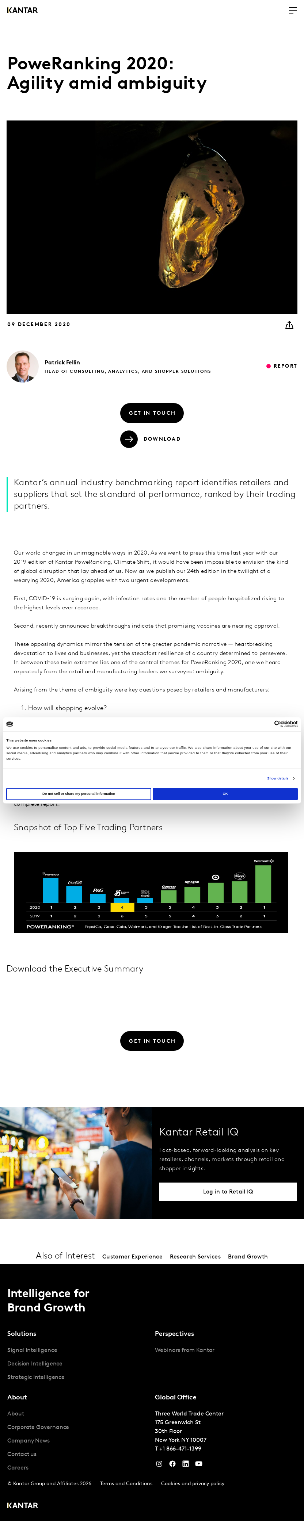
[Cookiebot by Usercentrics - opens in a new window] (266, 724)
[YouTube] (185, 1465)
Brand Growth (248, 1257)
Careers (17, 1468)
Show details (277, 778)
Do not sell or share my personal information (78, 794)
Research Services (195, 1257)
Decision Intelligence (34, 1364)
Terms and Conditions (126, 1484)
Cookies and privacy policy (192, 1484)
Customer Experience (132, 1257)
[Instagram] (159, 1465)
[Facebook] (172, 1465)
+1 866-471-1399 (180, 1449)
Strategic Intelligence (36, 1377)
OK (225, 794)
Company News (28, 1441)
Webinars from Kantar (184, 1350)
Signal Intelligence (32, 1350)
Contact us (22, 1454)
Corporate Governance (38, 1427)
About (15, 1414)
